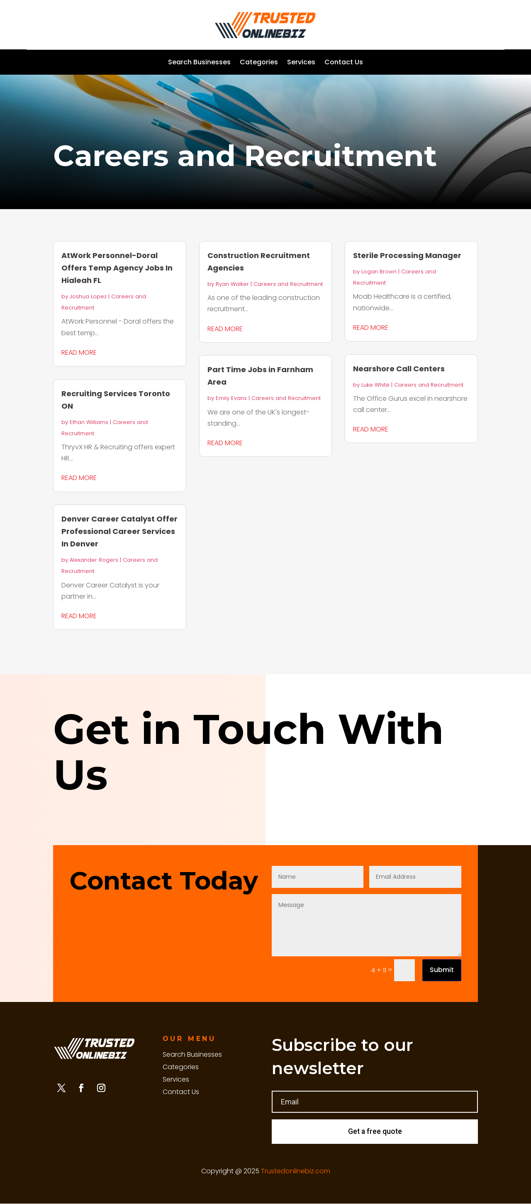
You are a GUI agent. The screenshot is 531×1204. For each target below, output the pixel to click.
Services (301, 63)
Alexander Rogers (94, 560)
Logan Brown (379, 271)
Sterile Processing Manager (407, 255)
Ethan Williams (89, 422)
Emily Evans (231, 398)
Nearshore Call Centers (399, 368)
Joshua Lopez (88, 296)
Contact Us (343, 63)
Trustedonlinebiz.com (295, 1171)
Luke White (375, 385)
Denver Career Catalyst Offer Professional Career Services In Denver (119, 531)
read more (79, 352)
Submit (442, 970)
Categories (259, 63)
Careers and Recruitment (288, 284)
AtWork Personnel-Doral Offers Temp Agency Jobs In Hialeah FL (117, 267)
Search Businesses (199, 63)
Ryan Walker (232, 284)
